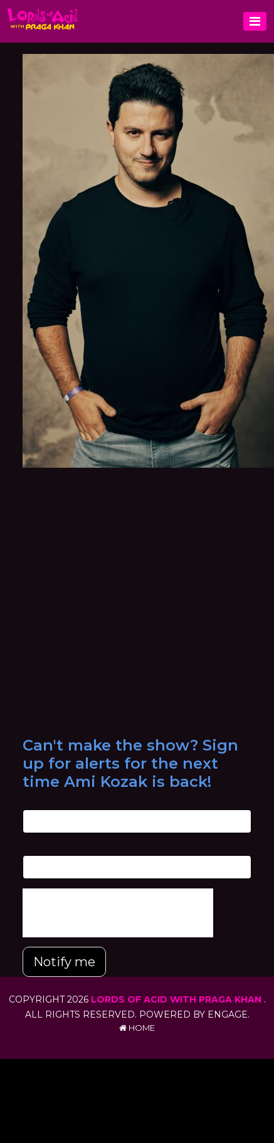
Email (34, 803)
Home (137, 1028)
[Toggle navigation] (254, 21)
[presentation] (118, 912)
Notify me (64, 961)
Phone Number (54, 848)
